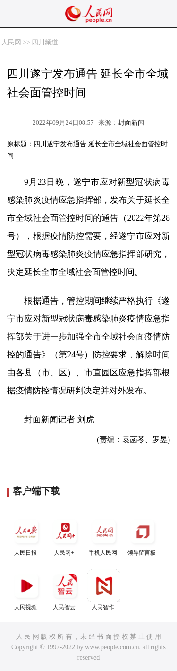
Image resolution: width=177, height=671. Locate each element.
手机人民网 (103, 535)
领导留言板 (142, 535)
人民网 (11, 42)
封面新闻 (131, 122)
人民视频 (26, 589)
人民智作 (103, 589)
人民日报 (26, 535)
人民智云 (65, 589)
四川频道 (45, 42)
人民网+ (65, 535)
